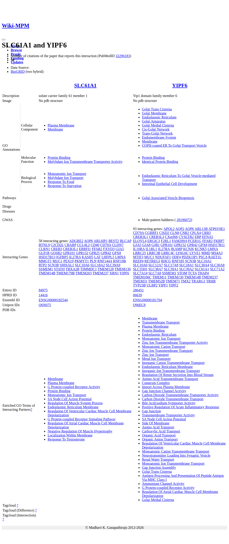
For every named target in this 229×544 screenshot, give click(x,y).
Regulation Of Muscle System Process (75, 403)
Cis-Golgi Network (156, 129)
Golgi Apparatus (153, 121)
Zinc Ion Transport (155, 355)
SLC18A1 (186, 265)
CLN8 (174, 233)
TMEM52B (156, 281)
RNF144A (105, 261)
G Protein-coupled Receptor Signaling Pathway (82, 419)
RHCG (166, 261)
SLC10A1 (204, 261)
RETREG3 (152, 261)
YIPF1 (163, 285)
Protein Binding (59, 157)
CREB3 (56, 249)
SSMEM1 (46, 269)
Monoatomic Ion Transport (67, 174)
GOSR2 (56, 253)
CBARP (70, 245)
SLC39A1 (171, 269)
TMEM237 (100, 273)
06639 (137, 295)
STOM (182, 273)
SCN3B (53, 265)
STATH (59, 269)
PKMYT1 (81, 261)
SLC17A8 (171, 265)
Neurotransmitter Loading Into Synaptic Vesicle (176, 455)
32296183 (123, 56)
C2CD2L (57, 245)
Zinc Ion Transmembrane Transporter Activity (175, 342)
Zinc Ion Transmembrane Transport (167, 351)
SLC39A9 (113, 265)
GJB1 (155, 245)
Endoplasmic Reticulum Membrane (73, 407)
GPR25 (94, 253)
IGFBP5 (62, 257)
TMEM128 (106, 269)
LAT (97, 257)
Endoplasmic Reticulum (159, 117)
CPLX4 (195, 233)
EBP (198, 237)
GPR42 (106, 253)
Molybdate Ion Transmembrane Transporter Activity (85, 161)
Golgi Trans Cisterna (157, 109)
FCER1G (194, 241)
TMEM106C (142, 277)
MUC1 (57, 261)
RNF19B (119, 261)
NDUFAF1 (163, 257)
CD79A (105, 245)
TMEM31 (140, 281)
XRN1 (114, 273)
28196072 (184, 220)
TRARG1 (198, 281)
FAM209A (179, 241)
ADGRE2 (76, 241)
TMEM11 (159, 277)
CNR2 (184, 233)
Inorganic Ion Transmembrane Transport (171, 371)
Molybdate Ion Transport (65, 178)
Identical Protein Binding (160, 161)
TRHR (211, 281)
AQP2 (179, 229)
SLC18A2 (97, 265)
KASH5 (87, 257)
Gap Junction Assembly (159, 467)
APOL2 (169, 229)
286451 (138, 290)
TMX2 (186, 281)
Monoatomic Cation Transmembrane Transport (175, 451)
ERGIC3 (153, 241)
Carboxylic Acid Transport (161, 431)
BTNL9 (44, 245)
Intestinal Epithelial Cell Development (169, 184)
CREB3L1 (70, 249)
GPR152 (82, 253)
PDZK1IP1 (190, 257)
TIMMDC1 (88, 269)
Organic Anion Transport (160, 439)
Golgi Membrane (154, 113)
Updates (17, 62)
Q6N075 (45, 305)
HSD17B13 (47, 257)
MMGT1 (45, 261)
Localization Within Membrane (70, 435)
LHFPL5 (108, 257)
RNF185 (178, 261)
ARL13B (201, 229)
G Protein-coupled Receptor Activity (74, 387)
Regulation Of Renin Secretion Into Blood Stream (178, 375)
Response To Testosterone (66, 439)
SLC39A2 (186, 269)
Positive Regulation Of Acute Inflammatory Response (180, 407)
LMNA (120, 257)
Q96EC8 (139, 305)
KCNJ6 (188, 249)
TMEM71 (173, 281)
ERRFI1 (85, 249)
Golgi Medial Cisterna (158, 125)
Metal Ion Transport (156, 359)
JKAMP (176, 249)
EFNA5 (207, 237)
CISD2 (164, 233)
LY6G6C (182, 253)
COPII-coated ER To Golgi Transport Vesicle (174, 145)
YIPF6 (179, 85)
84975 (43, 290)
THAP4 (203, 273)
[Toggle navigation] (3, 39)
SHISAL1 (67, 265)
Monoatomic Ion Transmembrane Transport (173, 463)
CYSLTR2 (186, 237)
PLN (93, 261)
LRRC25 (139, 253)
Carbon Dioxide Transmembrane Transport (173, 399)
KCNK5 (201, 249)
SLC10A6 (82, 265)
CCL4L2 (83, 245)
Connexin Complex (156, 383)
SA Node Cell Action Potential (69, 399)
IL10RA (139, 249)
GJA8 (146, 245)
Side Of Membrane (156, 423)
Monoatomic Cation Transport (163, 346)
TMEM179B (65, 273)
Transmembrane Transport (161, 322)
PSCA (203, 257)
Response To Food (61, 182)
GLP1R (44, 253)
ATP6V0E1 (216, 229)
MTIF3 (138, 257)
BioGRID (18, 71)
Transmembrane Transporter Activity (168, 415)
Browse (16, 50)
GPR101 (69, 253)
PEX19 (68, 261)
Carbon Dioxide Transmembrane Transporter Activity (180, 395)
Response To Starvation (64, 186)
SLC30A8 (217, 265)
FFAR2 (97, 249)
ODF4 (176, 257)
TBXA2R (72, 269)
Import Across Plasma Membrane (166, 387)
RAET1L (214, 257)
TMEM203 (84, 273)
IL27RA (75, 257)
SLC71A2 (217, 269)
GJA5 (120, 249)
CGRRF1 (151, 233)
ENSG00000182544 (53, 300)
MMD (205, 253)
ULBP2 (152, 285)
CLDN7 (118, 245)
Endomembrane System (159, 137)
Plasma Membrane (61, 125)
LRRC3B (153, 253)
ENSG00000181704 (147, 300)
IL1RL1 (151, 249)
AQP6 (88, 241)
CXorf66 (171, 237)
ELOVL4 (139, 241)
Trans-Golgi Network (157, 133)
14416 (43, 295)
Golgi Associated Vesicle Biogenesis (168, 198)
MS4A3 (217, 253)
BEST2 (113, 241)
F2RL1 (166, 241)
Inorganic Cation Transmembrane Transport (173, 363)
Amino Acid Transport (158, 427)
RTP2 (43, 265)
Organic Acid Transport (159, 435)
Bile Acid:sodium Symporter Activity (169, 403)
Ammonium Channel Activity (163, 484)
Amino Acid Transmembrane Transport (170, 379)
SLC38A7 (155, 269)
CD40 (95, 245)
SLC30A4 (202, 265)
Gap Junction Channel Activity (164, 391)
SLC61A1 (85, 85)
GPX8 (116, 253)
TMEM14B (47, 273)
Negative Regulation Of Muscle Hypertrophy (80, 431)
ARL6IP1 (101, 241)
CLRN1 (44, 249)
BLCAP (125, 241)
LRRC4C (168, 253)
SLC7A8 (154, 273)
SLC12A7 (155, 265)
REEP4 (138, 261)
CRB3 (206, 233)
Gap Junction (151, 411)
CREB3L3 (156, 237)
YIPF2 (173, 285)
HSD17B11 (216, 245)
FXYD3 (109, 249)
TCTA (192, 273)
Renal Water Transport (158, 459)
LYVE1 (194, 253)
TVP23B (139, 285)
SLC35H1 (140, 269)
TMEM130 (122, 269)
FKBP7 (219, 241)
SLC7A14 (140, 273)
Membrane (55, 129)
